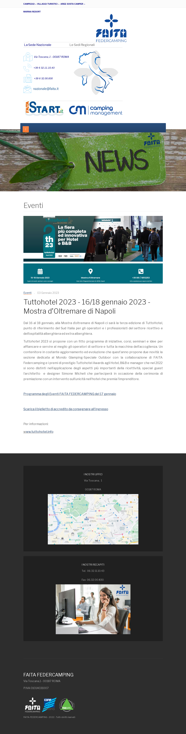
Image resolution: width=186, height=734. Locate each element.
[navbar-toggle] (26, 129)
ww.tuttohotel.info (39, 432)
